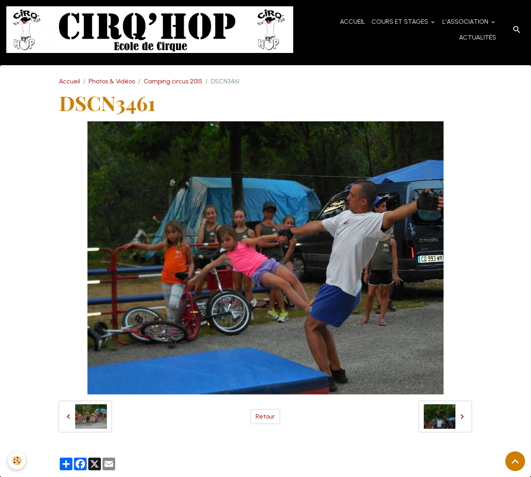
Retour (265, 416)
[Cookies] (17, 460)
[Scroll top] (515, 461)
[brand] (149, 29)
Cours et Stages (401, 21)
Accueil (352, 21)
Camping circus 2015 (173, 81)
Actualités (477, 37)
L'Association (466, 21)
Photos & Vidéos (112, 81)
